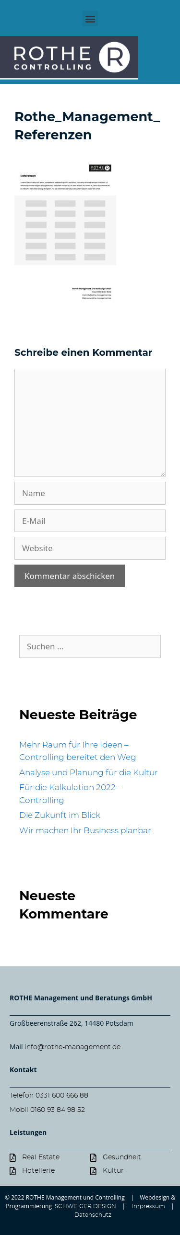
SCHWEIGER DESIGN (84, 1206)
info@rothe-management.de (72, 1047)
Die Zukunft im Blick (59, 815)
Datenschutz (92, 1215)
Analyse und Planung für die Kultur (88, 773)
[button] (90, 18)
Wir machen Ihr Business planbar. (86, 831)
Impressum (148, 1206)
